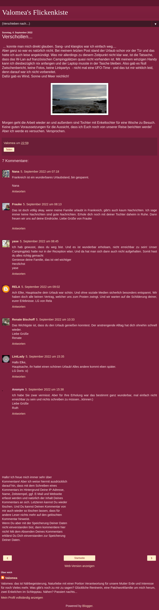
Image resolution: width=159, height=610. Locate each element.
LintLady (18, 356)
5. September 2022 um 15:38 (44, 389)
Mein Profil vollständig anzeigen (22, 597)
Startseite (79, 558)
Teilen (9, 149)
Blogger (87, 606)
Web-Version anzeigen (80, 566)
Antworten (18, 191)
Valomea (11, 578)
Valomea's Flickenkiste (35, 12)
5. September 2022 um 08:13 (42, 204)
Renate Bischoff (23, 319)
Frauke (17, 204)
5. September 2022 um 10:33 (55, 319)
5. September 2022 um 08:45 (39, 241)
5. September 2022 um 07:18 (39, 171)
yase (15, 241)
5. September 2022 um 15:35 (45, 356)
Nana (15, 171)
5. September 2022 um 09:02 (40, 286)
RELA (16, 286)
